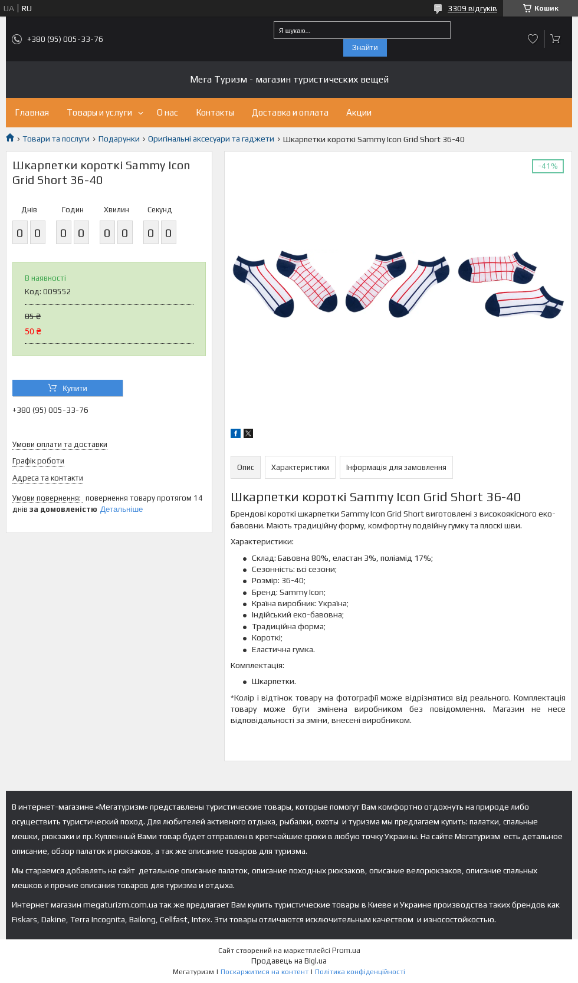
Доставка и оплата (290, 112)
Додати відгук (533, 39)
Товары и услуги (99, 112)
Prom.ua (346, 950)
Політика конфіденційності (360, 972)
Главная (32, 112)
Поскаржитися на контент (264, 972)
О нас (167, 112)
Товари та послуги (56, 138)
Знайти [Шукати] (365, 47)
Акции (359, 112)
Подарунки (119, 138)
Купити (75, 388)
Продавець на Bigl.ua (289, 960)
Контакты (215, 112)
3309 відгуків (472, 8)
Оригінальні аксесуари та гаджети (211, 138)
